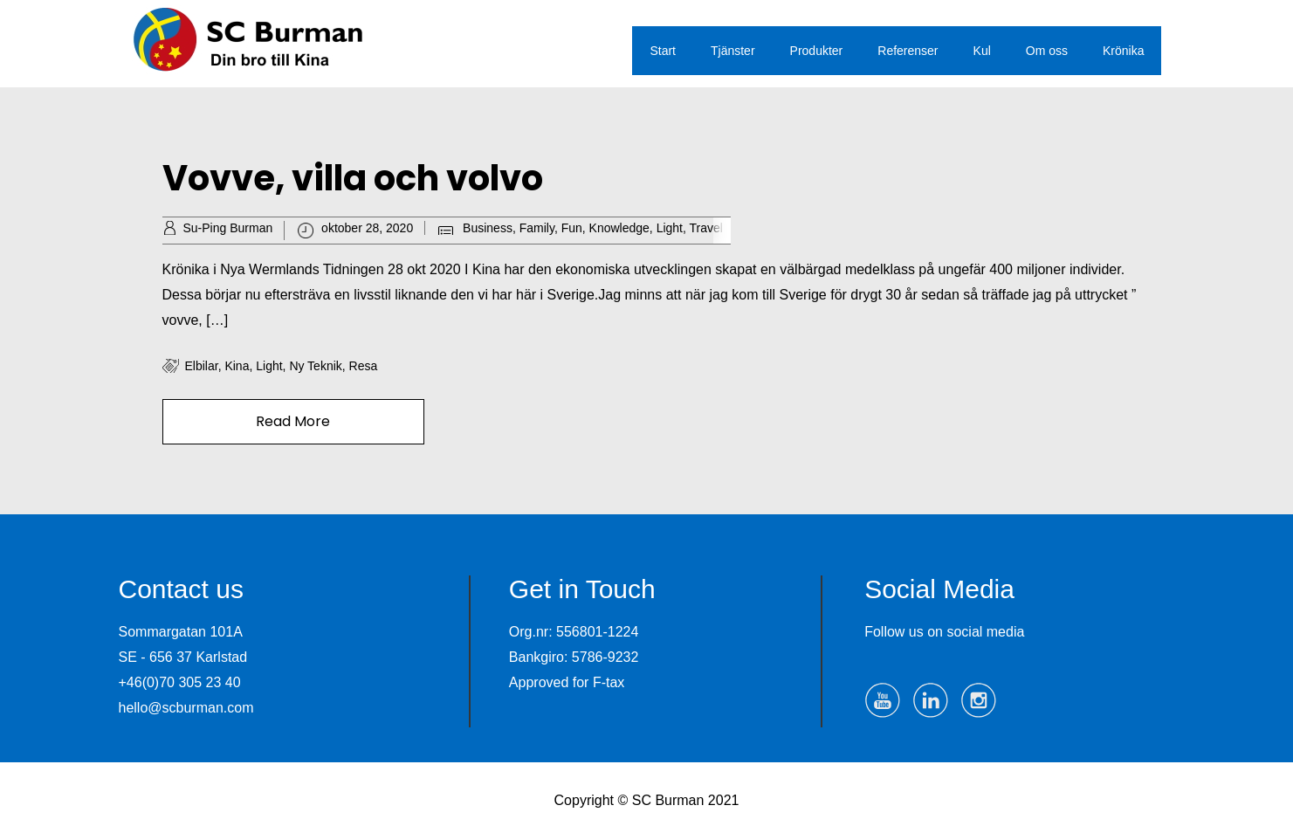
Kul (982, 51)
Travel (706, 228)
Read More (293, 421)
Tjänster (733, 51)
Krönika (1123, 51)
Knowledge (619, 228)
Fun (571, 228)
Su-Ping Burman (228, 228)
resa (363, 366)
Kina (236, 366)
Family (536, 228)
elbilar (201, 366)
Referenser (907, 51)
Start (663, 51)
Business (487, 228)
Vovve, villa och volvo (352, 178)
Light (670, 228)
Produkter (816, 51)
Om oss (1047, 51)
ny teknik (315, 366)
